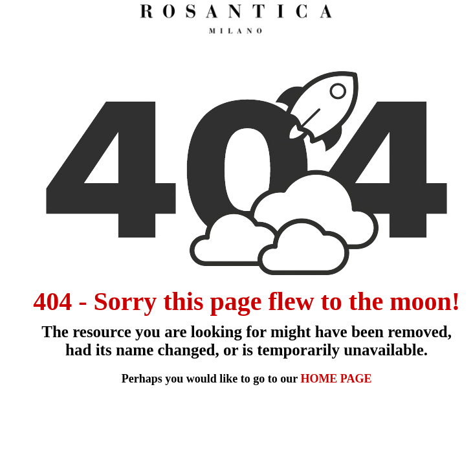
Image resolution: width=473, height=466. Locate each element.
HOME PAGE (335, 378)
